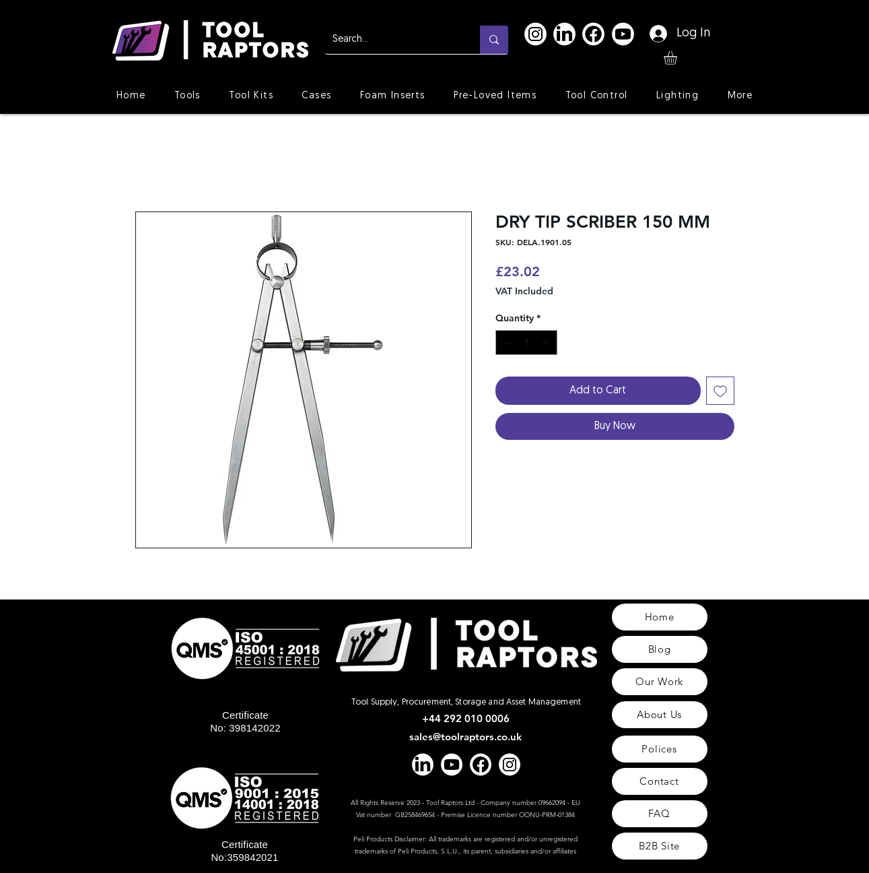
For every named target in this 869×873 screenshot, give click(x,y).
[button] (678, 58)
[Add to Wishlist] (720, 391)
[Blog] (659, 649)
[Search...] (392, 40)
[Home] (659, 617)
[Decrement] (505, 342)
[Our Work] (659, 681)
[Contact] (659, 781)
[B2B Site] (659, 846)
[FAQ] (659, 813)
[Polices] (659, 749)
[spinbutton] (526, 342)
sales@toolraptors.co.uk (465, 736)
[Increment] (546, 342)
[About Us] (659, 714)
